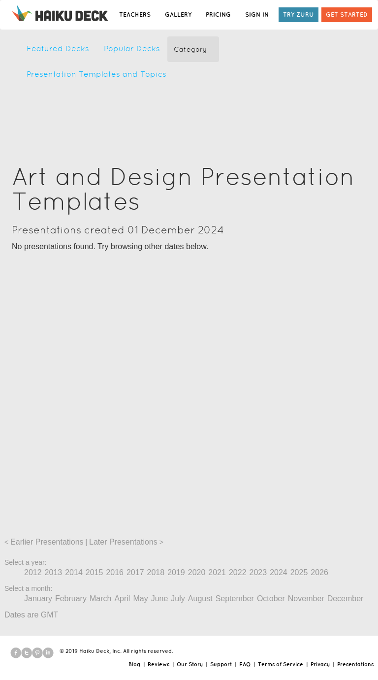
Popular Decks (132, 48)
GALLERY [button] (178, 14)
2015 (94, 572)
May (140, 598)
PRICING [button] (218, 14)
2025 (299, 572)
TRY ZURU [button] (298, 14)
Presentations (355, 664)
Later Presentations (123, 542)
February (71, 598)
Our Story (190, 664)
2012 (33, 572)
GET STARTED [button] (347, 14)
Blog (134, 664)
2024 (278, 572)
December (345, 598)
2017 (135, 572)
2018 (156, 572)
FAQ (245, 664)
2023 (258, 572)
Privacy (320, 664)
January (38, 598)
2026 (319, 572)
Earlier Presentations (47, 542)
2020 (197, 572)
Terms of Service (280, 664)
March (100, 598)
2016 (115, 572)
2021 (217, 572)
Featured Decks (58, 48)
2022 (238, 572)
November (306, 598)
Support (221, 664)
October (271, 598)
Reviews (158, 664)
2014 (74, 572)
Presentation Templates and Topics (96, 74)
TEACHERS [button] (135, 14)
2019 (176, 572)
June (159, 598)
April (122, 598)
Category (190, 49)
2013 (54, 572)
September (235, 598)
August (200, 598)
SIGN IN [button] (257, 14)
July (178, 598)
